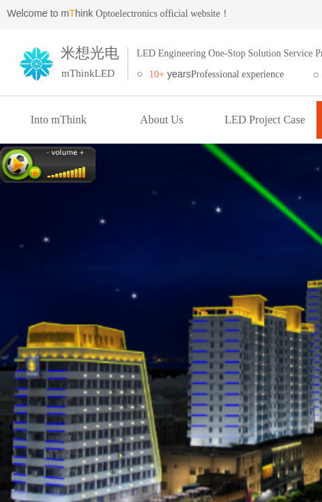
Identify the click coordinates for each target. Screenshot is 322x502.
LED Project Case (264, 120)
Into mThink (58, 120)
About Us (161, 120)
